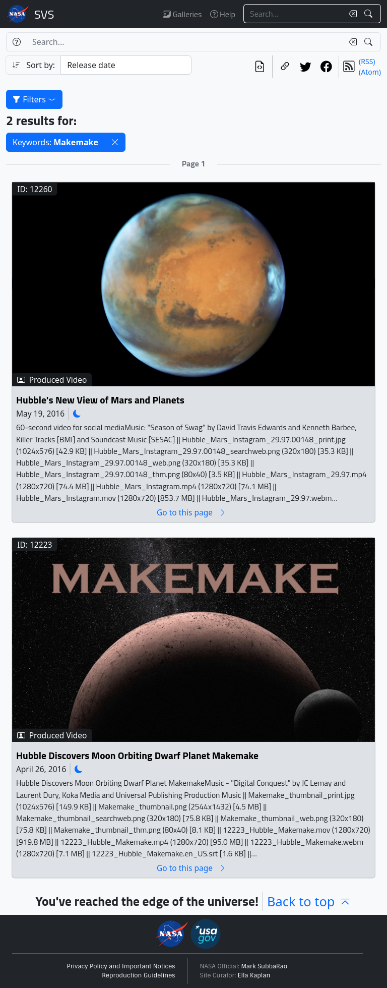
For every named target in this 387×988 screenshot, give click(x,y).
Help (222, 14)
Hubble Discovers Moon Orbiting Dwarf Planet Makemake (137, 756)
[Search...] (293, 13)
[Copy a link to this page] (285, 66)
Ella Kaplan (254, 975)
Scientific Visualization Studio (44, 14)
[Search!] (369, 13)
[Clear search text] (351, 13)
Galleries (182, 14)
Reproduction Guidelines (138, 975)
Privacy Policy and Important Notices (121, 966)
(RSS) (367, 61)
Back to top (309, 901)
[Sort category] (125, 65)
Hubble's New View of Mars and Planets (100, 399)
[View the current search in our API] (259, 66)
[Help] (16, 41)
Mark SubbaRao (264, 966)
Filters (34, 99)
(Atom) (370, 72)
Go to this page (191, 512)
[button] (114, 142)
